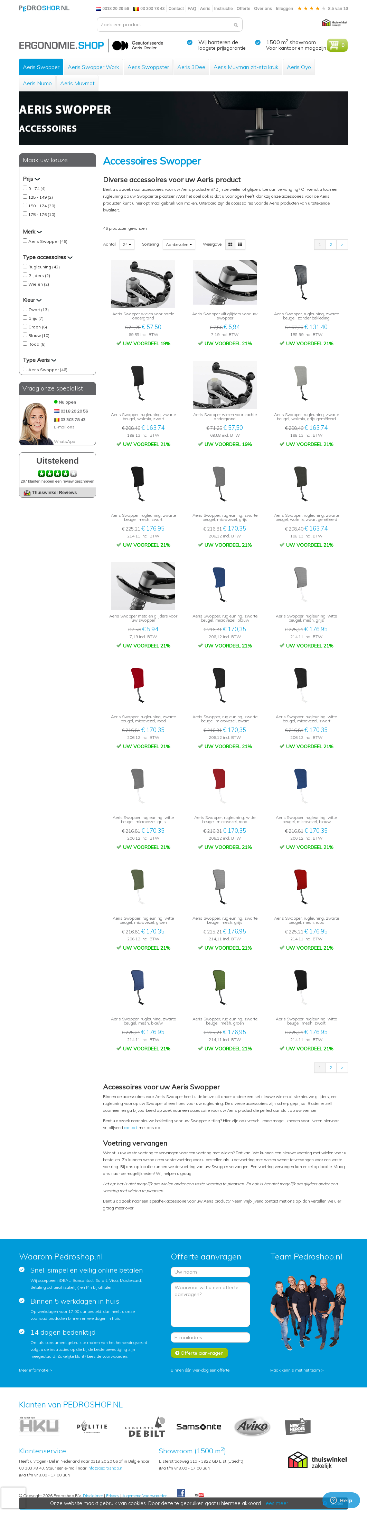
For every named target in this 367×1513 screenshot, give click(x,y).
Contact (176, 8)
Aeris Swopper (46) (47, 241)
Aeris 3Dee (191, 66)
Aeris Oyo (299, 66)
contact (131, 1127)
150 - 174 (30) (41, 205)
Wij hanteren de (218, 42)
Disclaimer (93, 1495)
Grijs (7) (36, 318)
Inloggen (284, 8)
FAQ (192, 8)
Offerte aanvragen (199, 1353)
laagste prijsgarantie (222, 48)
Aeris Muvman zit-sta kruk (246, 66)
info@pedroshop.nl (105, 1468)
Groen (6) (37, 326)
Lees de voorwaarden (107, 1356)
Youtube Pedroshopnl (199, 1495)
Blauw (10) (38, 335)
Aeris (205, 8)
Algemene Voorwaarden (145, 1495)
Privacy (112, 1495)
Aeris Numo (37, 83)
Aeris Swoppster (148, 66)
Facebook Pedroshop (181, 1493)
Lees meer (275, 1503)
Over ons (263, 8)
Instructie (223, 8)
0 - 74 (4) (37, 188)
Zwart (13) (38, 309)
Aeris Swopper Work (93, 66)
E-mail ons (64, 426)
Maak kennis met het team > (297, 1370)
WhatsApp (64, 441)
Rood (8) (37, 344)
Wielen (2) (38, 284)
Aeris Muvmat (77, 83)
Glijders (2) (39, 275)
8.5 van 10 (322, 8)
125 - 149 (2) (40, 197)
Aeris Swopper (41, 66)
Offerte (243, 8)
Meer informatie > (35, 1370)
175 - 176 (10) (41, 214)
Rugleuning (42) (44, 266)
